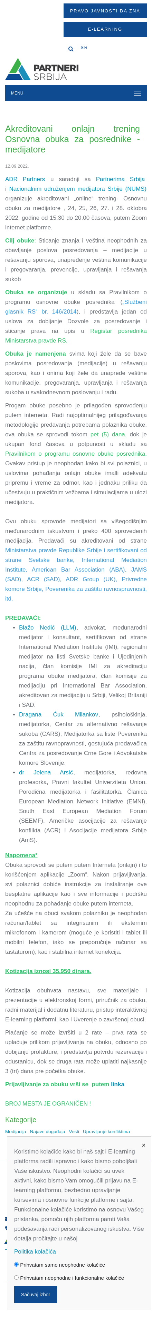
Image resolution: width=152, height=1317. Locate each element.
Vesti (74, 1131)
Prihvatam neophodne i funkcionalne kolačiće (69, 1278)
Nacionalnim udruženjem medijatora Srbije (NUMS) (77, 189)
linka (117, 1084)
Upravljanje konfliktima (106, 1131)
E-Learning (105, 29)
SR (84, 47)
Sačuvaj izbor (35, 1294)
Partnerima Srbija (120, 179)
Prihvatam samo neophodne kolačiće (59, 1265)
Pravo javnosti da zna (105, 10)
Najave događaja (47, 1131)
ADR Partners (25, 179)
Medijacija (15, 1131)
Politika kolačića (35, 1251)
